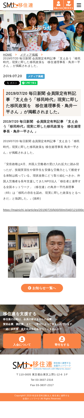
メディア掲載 (29, 54)
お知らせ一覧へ (44, 288)
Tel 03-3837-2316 (42, 379)
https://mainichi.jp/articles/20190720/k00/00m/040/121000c (43, 210)
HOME (7, 54)
